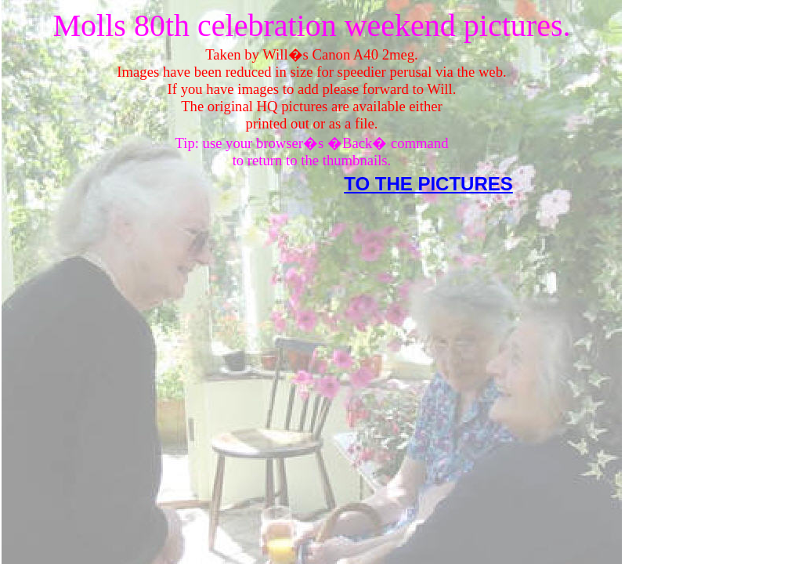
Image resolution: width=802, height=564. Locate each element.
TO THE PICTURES (428, 183)
